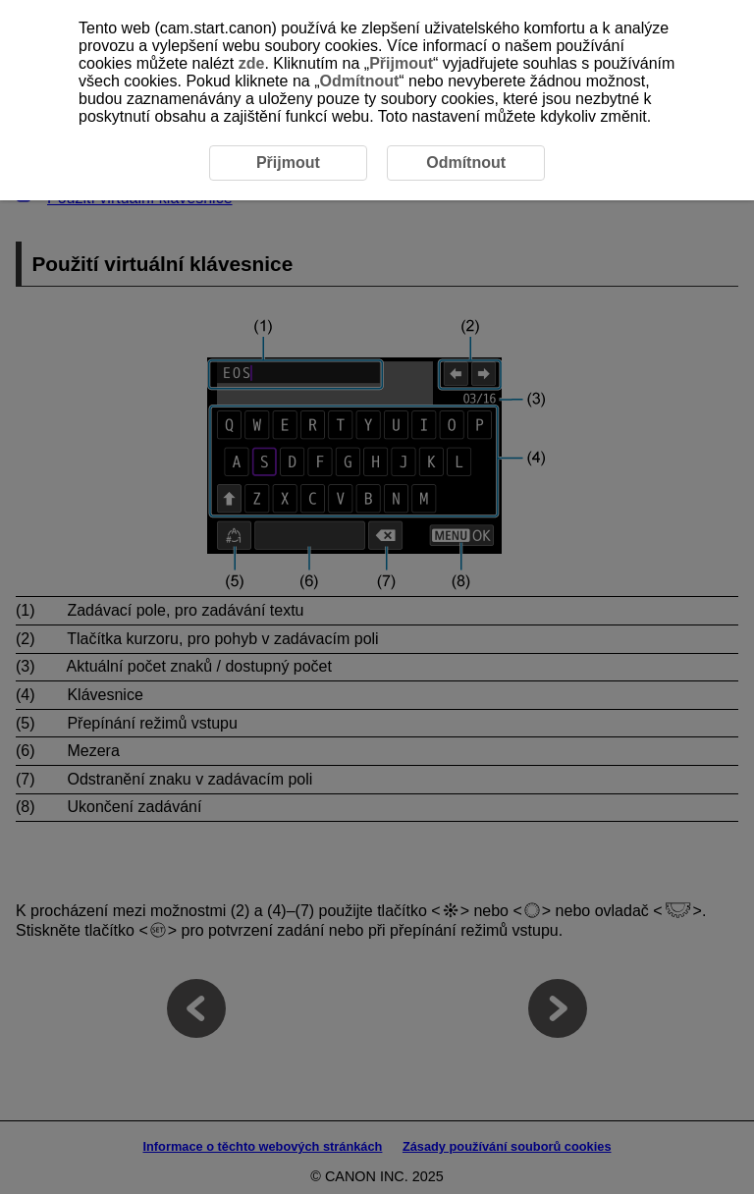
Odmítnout (359, 81)
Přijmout (401, 63)
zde (252, 63)
